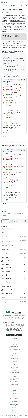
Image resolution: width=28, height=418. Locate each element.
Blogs (14, 357)
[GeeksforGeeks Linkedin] (7, 329)
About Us (14, 340)
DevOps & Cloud (14, 384)
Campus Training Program (14, 349)
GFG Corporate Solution (14, 348)
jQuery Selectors (21, 5)
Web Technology (14, 366)
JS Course (5, 5)
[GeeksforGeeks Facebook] (17, 329)
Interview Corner (14, 406)
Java (14, 395)
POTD (14, 353)
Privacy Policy (14, 343)
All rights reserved (14, 417)
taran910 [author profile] (15, 221)
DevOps (14, 369)
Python (14, 393)
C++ (14, 396)
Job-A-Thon (14, 355)
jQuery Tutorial (12, 5)
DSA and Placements (14, 379)
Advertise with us (14, 346)
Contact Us (14, 344)
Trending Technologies (14, 387)
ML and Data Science (14, 378)
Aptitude (14, 407)
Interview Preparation (14, 372)
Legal (14, 341)
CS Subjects (14, 401)
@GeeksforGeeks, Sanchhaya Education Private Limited (14, 415)
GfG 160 (14, 410)
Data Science (14, 400)
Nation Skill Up (14, 358)
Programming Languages (14, 362)
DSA (14, 364)
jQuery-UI (9, 228)
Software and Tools (14, 374)
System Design (14, 412)
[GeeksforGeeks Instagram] (10, 329)
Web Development (14, 381)
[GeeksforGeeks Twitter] (14, 329)
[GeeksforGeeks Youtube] (20, 329)
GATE (14, 386)
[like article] (21, 221)
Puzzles (14, 409)
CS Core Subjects (14, 370)
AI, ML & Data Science (14, 367)
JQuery (3, 228)
